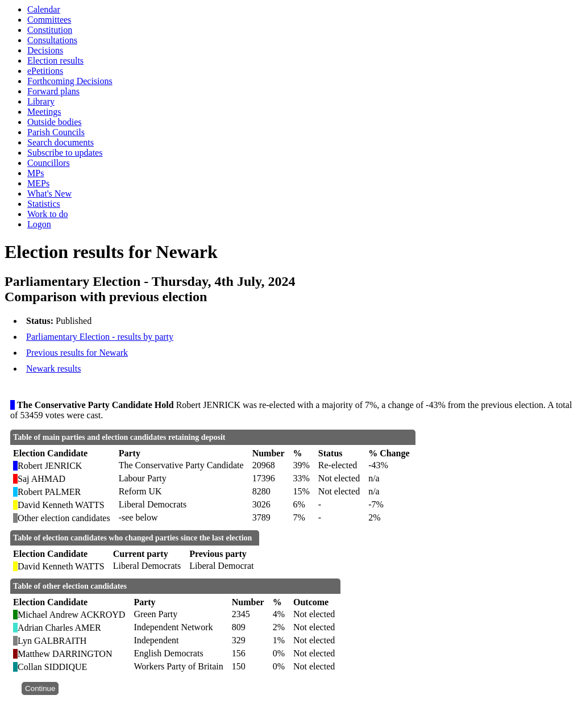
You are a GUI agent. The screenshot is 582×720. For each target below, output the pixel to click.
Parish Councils (56, 132)
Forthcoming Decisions (70, 81)
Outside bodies (54, 122)
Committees (49, 19)
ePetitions (45, 71)
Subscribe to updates (64, 152)
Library (41, 101)
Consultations (52, 40)
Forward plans (53, 91)
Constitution (49, 30)
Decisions (45, 50)
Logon (39, 224)
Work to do (47, 214)
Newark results (53, 368)
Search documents (60, 142)
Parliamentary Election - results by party (99, 337)
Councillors (48, 163)
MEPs (38, 183)
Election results (55, 60)
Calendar (43, 9)
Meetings (44, 111)
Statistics (43, 204)
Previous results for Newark (77, 352)
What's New (49, 193)
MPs (35, 173)
